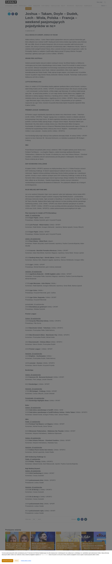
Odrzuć (16, 560)
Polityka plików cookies (26, 560)
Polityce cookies (44, 554)
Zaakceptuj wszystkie (7, 560)
